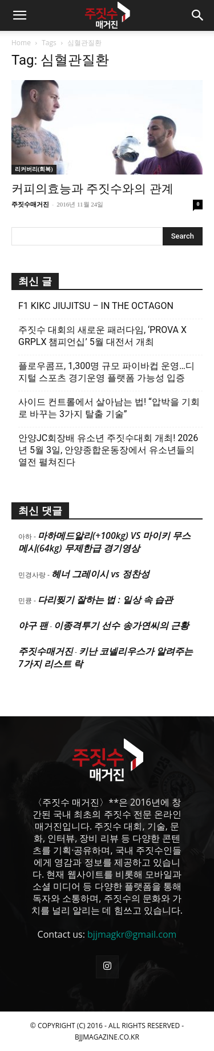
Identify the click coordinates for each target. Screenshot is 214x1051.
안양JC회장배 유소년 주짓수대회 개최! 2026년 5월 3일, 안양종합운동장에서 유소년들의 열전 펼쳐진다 (108, 450)
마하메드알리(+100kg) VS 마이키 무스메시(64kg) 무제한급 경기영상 (104, 541)
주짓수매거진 (30, 204)
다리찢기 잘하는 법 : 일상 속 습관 (105, 599)
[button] (19, 15)
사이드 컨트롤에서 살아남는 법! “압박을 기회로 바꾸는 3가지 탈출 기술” (109, 407)
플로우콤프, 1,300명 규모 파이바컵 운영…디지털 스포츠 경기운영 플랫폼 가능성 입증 (106, 371)
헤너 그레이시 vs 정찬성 (100, 574)
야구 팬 (33, 625)
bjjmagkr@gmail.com (131, 934)
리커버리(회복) (34, 169)
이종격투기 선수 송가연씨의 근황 (121, 625)
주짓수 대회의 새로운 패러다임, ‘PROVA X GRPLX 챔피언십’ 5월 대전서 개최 (102, 335)
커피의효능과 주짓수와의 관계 (92, 189)
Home (21, 42)
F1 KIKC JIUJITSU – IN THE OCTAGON (95, 305)
